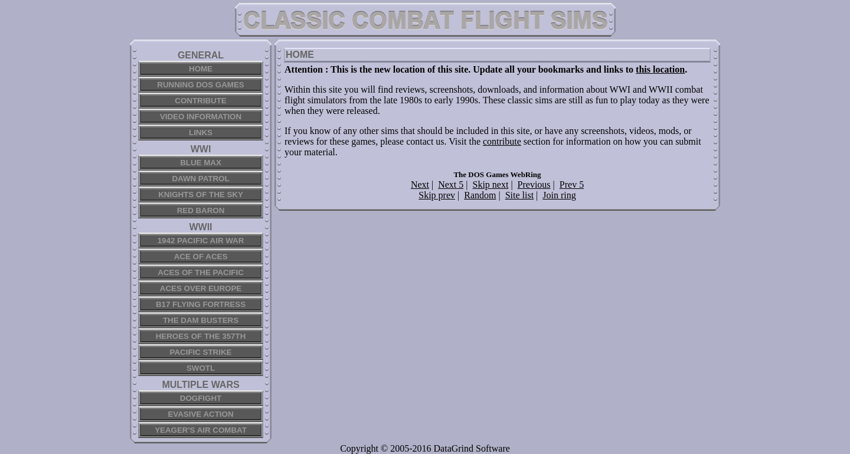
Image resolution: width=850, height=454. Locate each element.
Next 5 (450, 184)
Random (480, 195)
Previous (534, 184)
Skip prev (437, 195)
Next (420, 184)
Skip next (491, 184)
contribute (502, 141)
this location (660, 69)
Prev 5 (572, 184)
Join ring (559, 195)
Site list (519, 195)
